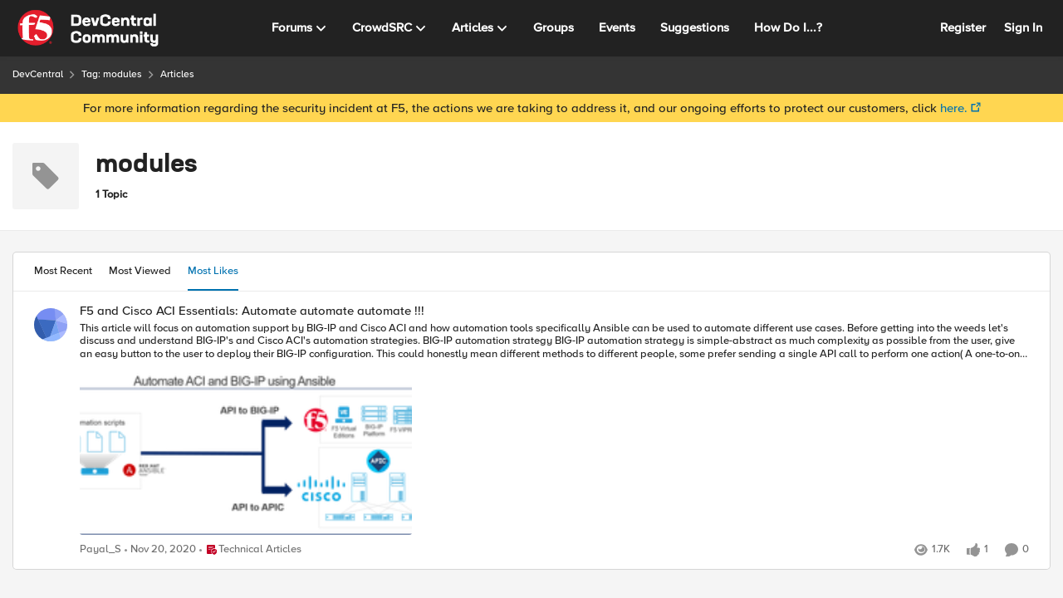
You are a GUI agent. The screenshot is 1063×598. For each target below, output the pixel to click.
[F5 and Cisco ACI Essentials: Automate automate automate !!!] (554, 430)
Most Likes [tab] (213, 270)
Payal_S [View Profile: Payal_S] (100, 549)
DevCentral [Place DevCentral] (37, 74)
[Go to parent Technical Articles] (250, 549)
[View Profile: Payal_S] (50, 324)
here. (953, 107)
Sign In (1023, 27)
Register (963, 27)
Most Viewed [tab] (140, 270)
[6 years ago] (160, 549)
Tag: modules (111, 74)
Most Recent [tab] (63, 270)
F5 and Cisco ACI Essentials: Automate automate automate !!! (252, 311)
